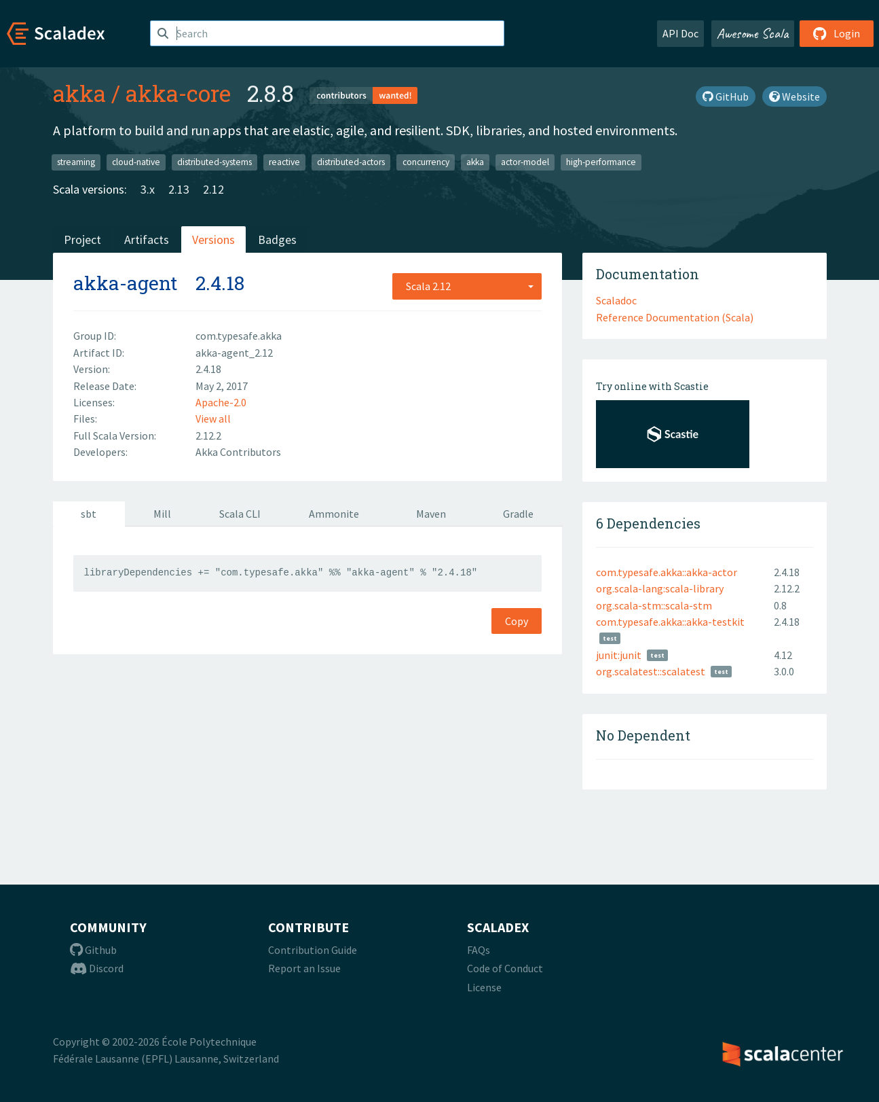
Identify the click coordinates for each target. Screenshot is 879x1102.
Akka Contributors (238, 452)
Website (794, 96)
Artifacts (146, 239)
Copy (516, 621)
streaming (76, 162)
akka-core (178, 93)
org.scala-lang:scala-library (660, 588)
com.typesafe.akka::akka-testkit (670, 621)
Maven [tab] (431, 513)
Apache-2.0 (220, 402)
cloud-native (136, 162)
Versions (213, 239)
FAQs (478, 950)
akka (79, 93)
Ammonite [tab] (334, 513)
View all (213, 418)
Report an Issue (304, 968)
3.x (148, 189)
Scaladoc (616, 300)
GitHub (726, 96)
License (484, 987)
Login (836, 33)
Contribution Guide (312, 950)
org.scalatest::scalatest (650, 671)
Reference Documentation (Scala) (674, 317)
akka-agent (125, 283)
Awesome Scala (753, 33)
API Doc (680, 33)
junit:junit (618, 655)
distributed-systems (214, 162)
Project (82, 239)
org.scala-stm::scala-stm (654, 605)
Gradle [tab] (518, 513)
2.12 (213, 189)
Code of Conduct (505, 968)
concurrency (426, 162)
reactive (284, 162)
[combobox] (467, 286)
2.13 (178, 189)
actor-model (525, 162)
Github (93, 950)
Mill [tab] (162, 513)
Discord (97, 968)
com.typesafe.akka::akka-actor (666, 572)
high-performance (601, 162)
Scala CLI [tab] (240, 513)
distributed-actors (351, 162)
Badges (277, 239)
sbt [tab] (88, 513)
